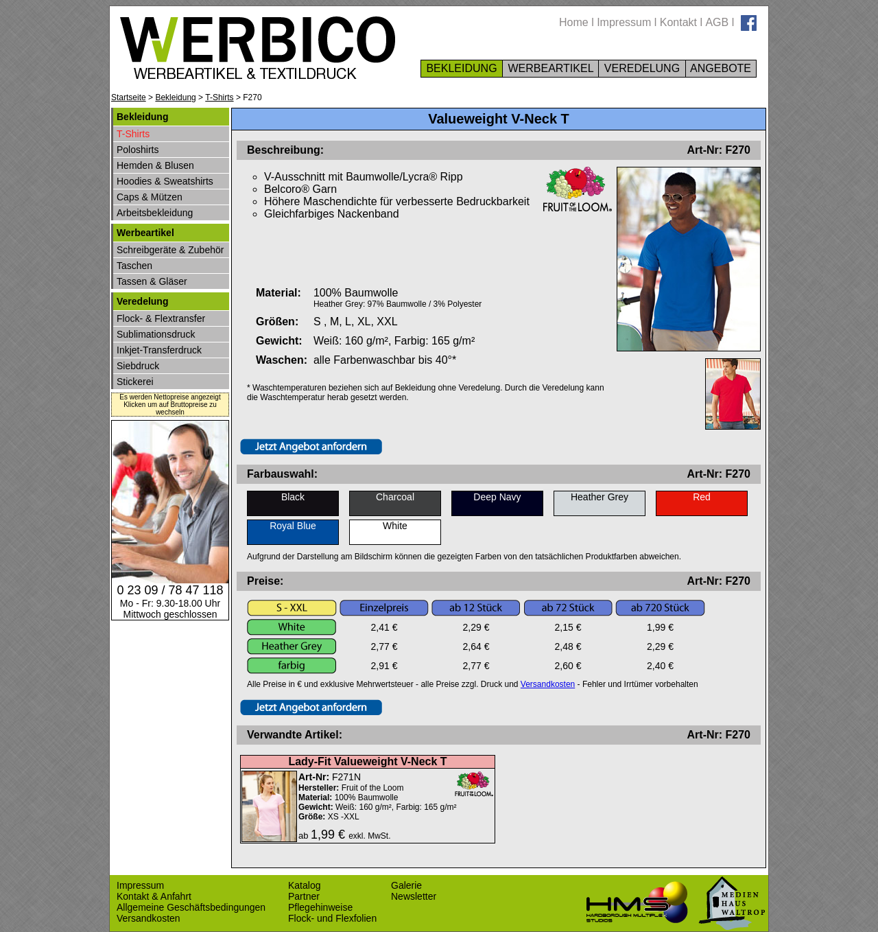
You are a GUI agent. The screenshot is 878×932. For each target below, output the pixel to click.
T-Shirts (219, 97)
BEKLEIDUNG (461, 68)
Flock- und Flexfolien (332, 918)
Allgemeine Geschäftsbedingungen (191, 907)
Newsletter (413, 896)
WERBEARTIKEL (550, 68)
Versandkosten (548, 684)
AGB (716, 22)
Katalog (304, 885)
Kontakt (678, 22)
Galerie (406, 885)
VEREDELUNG (642, 68)
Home (574, 22)
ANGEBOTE (721, 68)
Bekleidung (175, 97)
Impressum (624, 22)
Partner (304, 896)
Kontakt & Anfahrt (154, 896)
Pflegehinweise (320, 907)
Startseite (128, 97)
